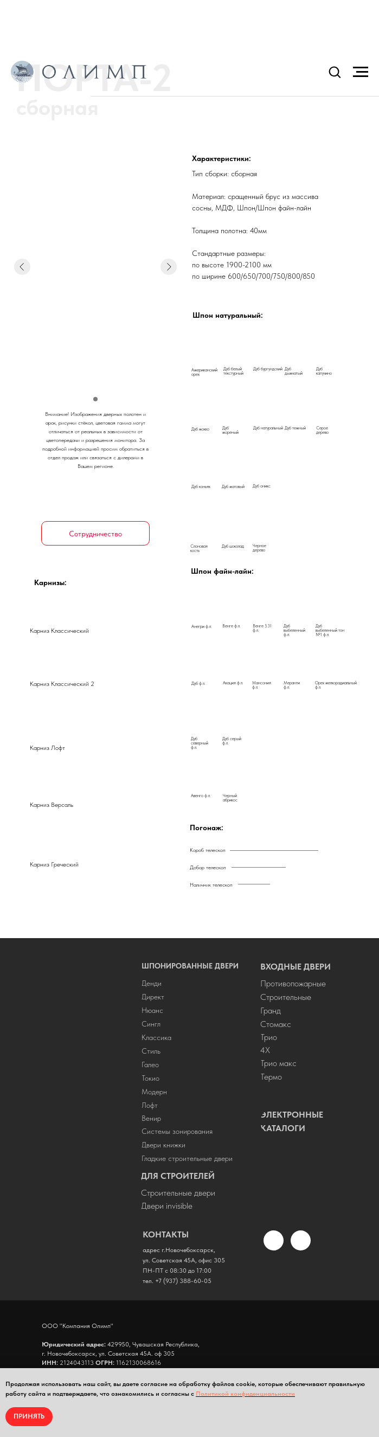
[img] (78, 1111)
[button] (334, 71)
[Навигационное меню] (360, 72)
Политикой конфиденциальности (245, 1393)
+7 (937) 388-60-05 (183, 1281)
